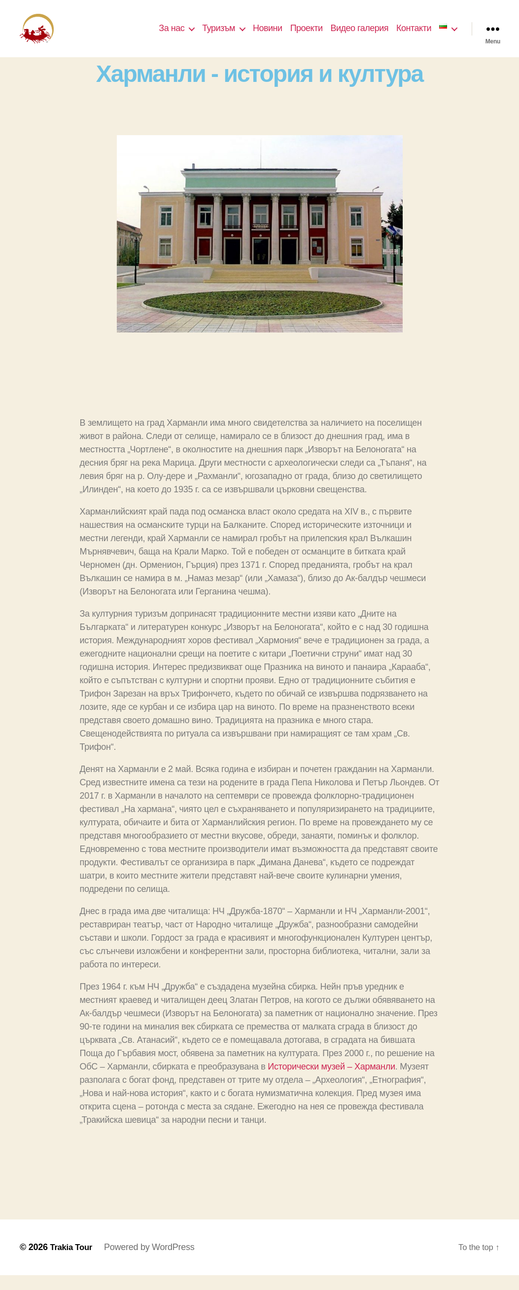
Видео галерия (359, 35)
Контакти (413, 35)
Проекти (306, 35)
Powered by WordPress (152, 1262)
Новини (267, 35)
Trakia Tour (73, 1262)
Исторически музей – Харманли (331, 1081)
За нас (171, 35)
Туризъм (218, 35)
